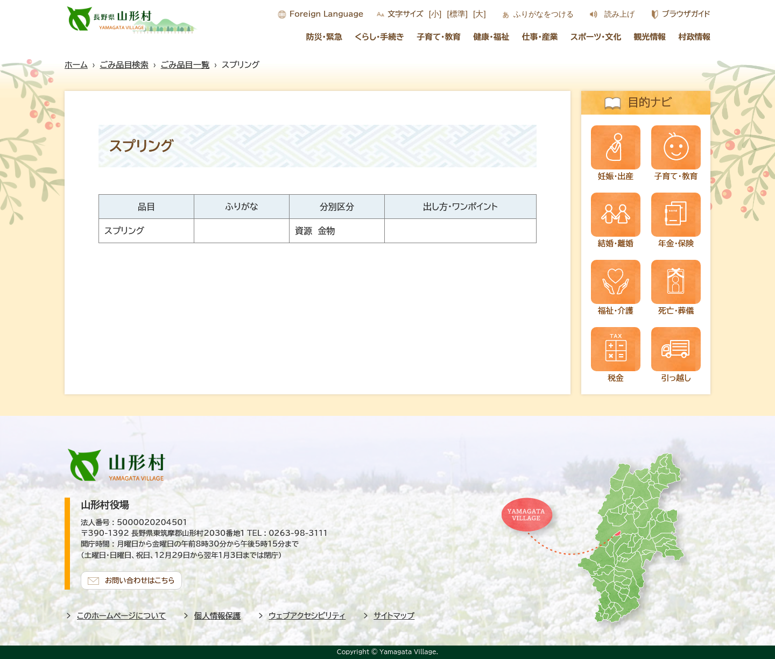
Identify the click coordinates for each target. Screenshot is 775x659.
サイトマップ (394, 616)
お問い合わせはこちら (140, 580)
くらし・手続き (379, 37)
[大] (479, 13)
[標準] (457, 13)
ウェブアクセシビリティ (307, 616)
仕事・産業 (540, 37)
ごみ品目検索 (124, 65)
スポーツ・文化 (595, 37)
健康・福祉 (491, 37)
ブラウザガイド (686, 14)
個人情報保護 (217, 616)
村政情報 (695, 37)
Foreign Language (326, 14)
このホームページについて (121, 616)
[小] (435, 13)
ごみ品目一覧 (185, 65)
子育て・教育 (439, 37)
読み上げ (619, 14)
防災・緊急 (324, 37)
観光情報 (650, 37)
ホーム (76, 65)
